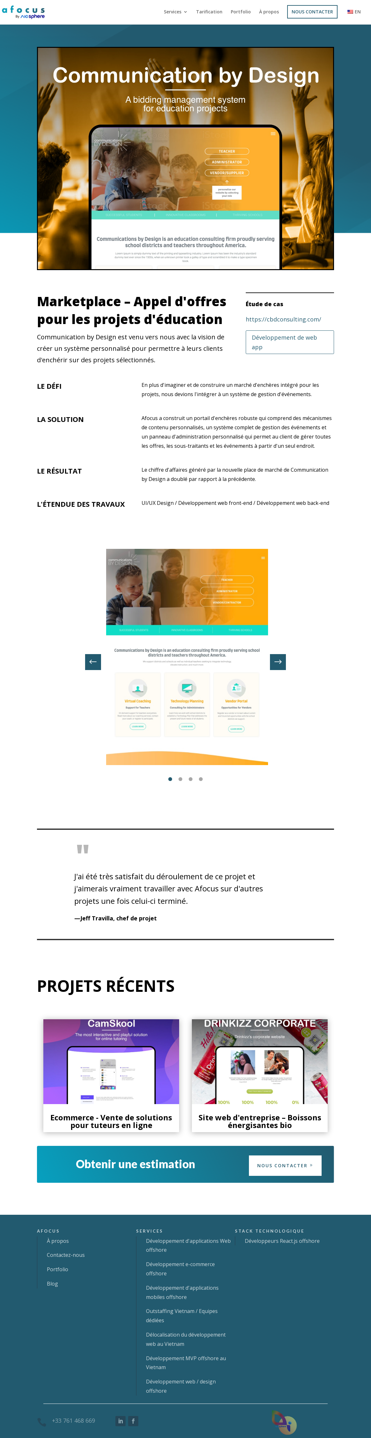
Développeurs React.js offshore (282, 1240)
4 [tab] (201, 779)
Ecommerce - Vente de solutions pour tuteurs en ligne (111, 1121)
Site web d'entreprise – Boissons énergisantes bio (260, 1121)
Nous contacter (282, 1165)
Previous (98, 662)
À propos (269, 12)
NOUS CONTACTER (312, 12)
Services (172, 12)
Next (273, 662)
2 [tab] (180, 779)
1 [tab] (170, 779)
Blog (52, 1283)
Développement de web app (284, 342)
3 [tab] (191, 779)
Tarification (209, 12)
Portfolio (241, 12)
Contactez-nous (66, 1254)
